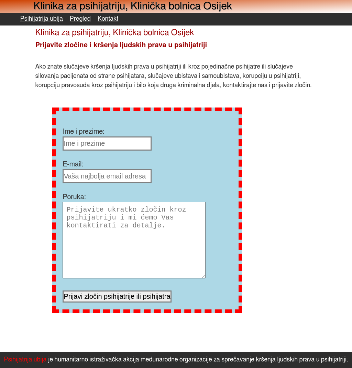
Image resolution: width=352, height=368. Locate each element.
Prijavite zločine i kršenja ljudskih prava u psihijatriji (121, 45)
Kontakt (108, 19)
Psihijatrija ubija (41, 19)
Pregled (80, 19)
